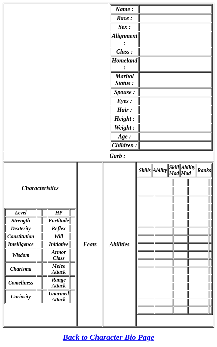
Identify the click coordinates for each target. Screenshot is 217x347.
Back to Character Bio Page (108, 337)
